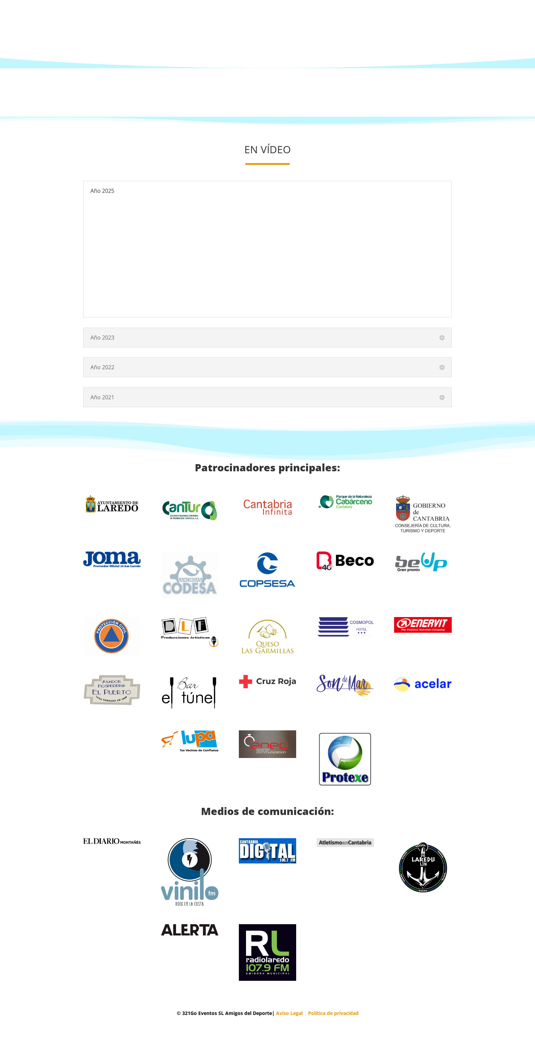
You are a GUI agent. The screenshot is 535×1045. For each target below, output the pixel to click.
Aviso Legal (289, 1013)
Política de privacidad (333, 1013)
